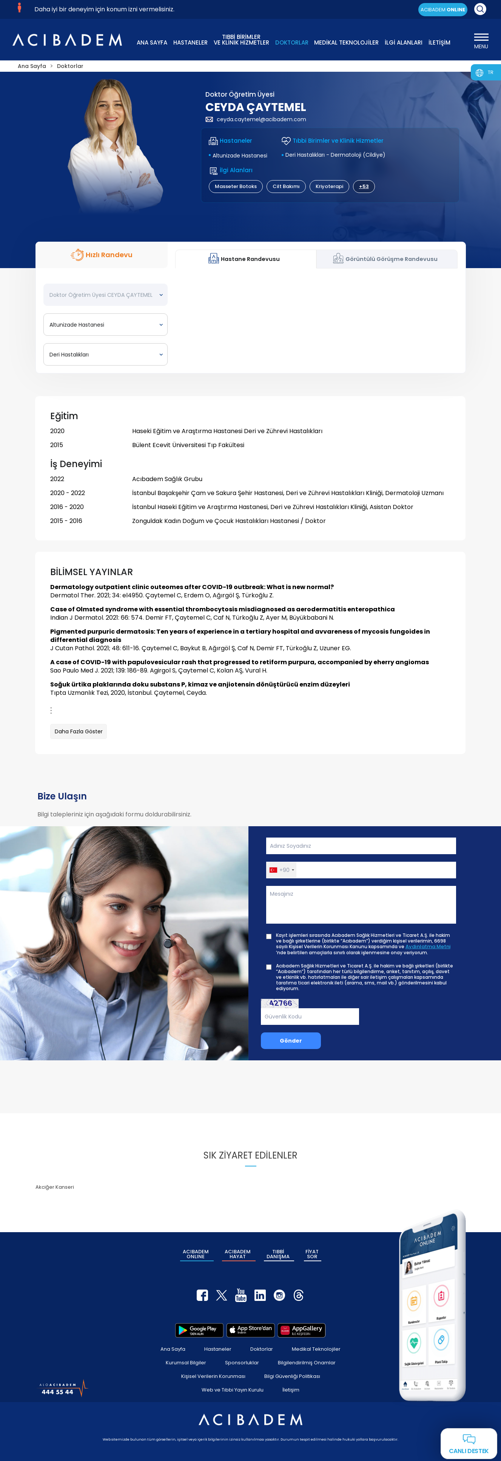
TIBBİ (278, 1254)
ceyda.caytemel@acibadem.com (255, 119)
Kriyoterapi (329, 186)
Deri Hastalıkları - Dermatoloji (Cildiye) (335, 155)
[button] (281, 870)
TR (490, 72)
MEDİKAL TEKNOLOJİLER (346, 42)
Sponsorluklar (242, 1362)
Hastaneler (217, 1349)
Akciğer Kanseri (54, 1187)
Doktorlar (261, 1349)
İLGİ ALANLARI (403, 42)
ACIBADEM (443, 9)
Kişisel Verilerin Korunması (213, 1376)
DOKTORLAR (291, 42)
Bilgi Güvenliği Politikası (292, 1376)
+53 (364, 186)
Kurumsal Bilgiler (186, 1362)
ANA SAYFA (152, 42)
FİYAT (312, 1254)
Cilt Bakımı (286, 186)
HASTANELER (190, 42)
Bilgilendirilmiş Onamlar (307, 1362)
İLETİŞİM (439, 42)
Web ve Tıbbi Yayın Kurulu (233, 1389)
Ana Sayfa (172, 1349)
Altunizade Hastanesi (240, 155)
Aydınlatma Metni (427, 947)
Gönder (291, 1040)
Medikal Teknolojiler (316, 1349)
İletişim (290, 1389)
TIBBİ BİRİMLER (241, 39)
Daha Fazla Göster (79, 731)
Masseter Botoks (236, 186)
